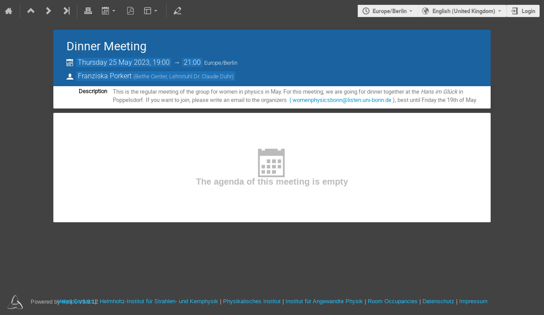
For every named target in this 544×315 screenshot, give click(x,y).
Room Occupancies (392, 301)
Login (528, 11)
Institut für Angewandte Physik (324, 301)
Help (63, 301)
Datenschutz (438, 301)
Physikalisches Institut (251, 301)
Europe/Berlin (390, 11)
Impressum (473, 301)
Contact (83, 301)
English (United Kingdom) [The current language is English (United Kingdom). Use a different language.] (463, 11)
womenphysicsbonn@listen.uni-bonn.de (342, 100)
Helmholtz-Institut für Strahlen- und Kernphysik (159, 301)
